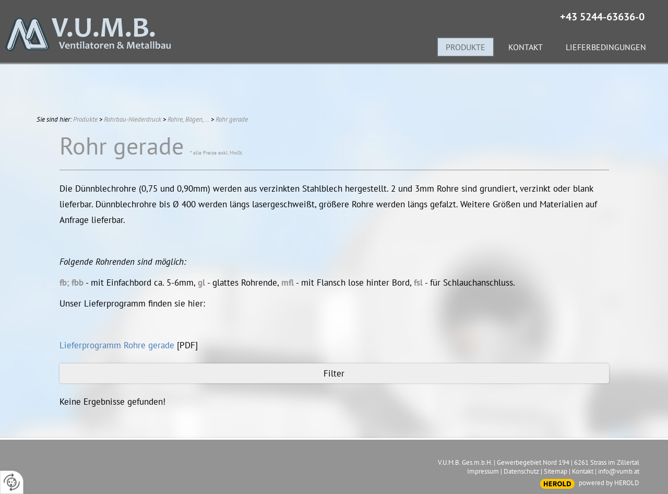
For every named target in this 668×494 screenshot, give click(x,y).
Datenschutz (521, 471)
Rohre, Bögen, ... (188, 119)
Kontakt (582, 471)
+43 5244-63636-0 (602, 16)
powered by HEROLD (609, 482)
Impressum (483, 471)
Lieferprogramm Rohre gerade (116, 345)
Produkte (85, 119)
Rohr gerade (232, 119)
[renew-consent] (11, 482)
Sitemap (555, 471)
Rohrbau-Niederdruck (132, 119)
